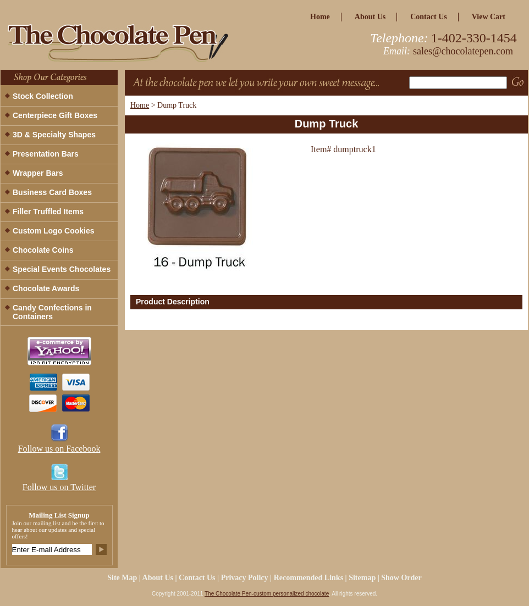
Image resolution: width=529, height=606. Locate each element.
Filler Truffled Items (48, 211)
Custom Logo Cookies (54, 230)
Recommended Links (308, 578)
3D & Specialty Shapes (54, 134)
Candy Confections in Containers (52, 312)
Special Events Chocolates (62, 269)
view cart (488, 17)
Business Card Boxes (52, 192)
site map (122, 578)
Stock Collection (43, 96)
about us (370, 17)
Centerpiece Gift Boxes (55, 115)
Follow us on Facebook (59, 448)
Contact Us (428, 17)
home (320, 17)
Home (139, 105)
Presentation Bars (46, 153)
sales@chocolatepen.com (463, 51)
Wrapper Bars (38, 173)
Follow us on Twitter (59, 487)
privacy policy (244, 578)
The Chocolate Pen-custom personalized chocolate (267, 594)
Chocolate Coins (43, 250)
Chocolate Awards (46, 288)
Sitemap (362, 578)
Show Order (401, 578)
